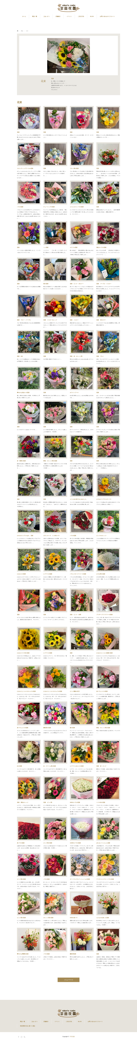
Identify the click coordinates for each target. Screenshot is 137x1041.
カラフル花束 (73, 247)
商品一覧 (34, 16)
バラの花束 (20, 207)
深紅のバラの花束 (101, 247)
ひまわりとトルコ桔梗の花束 (104, 653)
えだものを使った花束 (102, 917)
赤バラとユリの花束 (102, 691)
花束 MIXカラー (101, 320)
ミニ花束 (45, 247)
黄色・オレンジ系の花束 (50, 461)
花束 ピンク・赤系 (75, 614)
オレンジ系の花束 (48, 917)
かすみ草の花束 (100, 574)
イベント (69, 16)
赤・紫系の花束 (21, 461)
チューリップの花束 (49, 207)
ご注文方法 (81, 16)
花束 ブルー (100, 356)
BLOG (92, 16)
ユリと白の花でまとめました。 (78, 499)
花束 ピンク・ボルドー (77, 283)
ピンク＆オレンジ (101, 535)
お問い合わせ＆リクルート (107, 16)
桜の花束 (45, 283)
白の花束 (19, 766)
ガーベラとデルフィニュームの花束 (80, 879)
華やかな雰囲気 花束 (23, 954)
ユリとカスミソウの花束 (77, 207)
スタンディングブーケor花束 (25, 168)
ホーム (24, 16)
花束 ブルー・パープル (24, 320)
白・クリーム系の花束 (49, 766)
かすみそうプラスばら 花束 (25, 535)
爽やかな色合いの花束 (23, 392)
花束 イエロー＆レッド (50, 320)
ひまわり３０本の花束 (23, 653)
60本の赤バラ (74, 917)
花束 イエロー (74, 320)
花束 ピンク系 (47, 802)
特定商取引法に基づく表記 (27, 1026)
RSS (24, 1036)
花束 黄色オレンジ (22, 802)
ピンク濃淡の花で (75, 691)
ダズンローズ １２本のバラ (51, 535)
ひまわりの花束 (21, 574)
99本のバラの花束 (75, 802)
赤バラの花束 (20, 843)
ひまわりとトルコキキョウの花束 (26, 691)
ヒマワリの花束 (47, 574)
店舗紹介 (58, 16)
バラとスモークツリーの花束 (78, 574)
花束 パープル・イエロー (103, 283)
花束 (18, 132)
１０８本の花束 (100, 802)
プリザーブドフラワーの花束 (104, 614)
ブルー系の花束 (74, 168)
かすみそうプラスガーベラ (103, 499)
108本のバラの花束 (75, 843)
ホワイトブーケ (74, 392)
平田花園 (72, 1036)
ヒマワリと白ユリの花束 (77, 766)
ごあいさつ (46, 16)
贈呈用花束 (73, 954)
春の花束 (72, 727)
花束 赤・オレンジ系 (76, 356)
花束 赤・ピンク (101, 766)
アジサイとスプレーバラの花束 (105, 879)
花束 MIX (20, 356)
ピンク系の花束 (47, 843)
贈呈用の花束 (47, 727)
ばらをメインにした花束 (103, 843)
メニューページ (68, 980)
